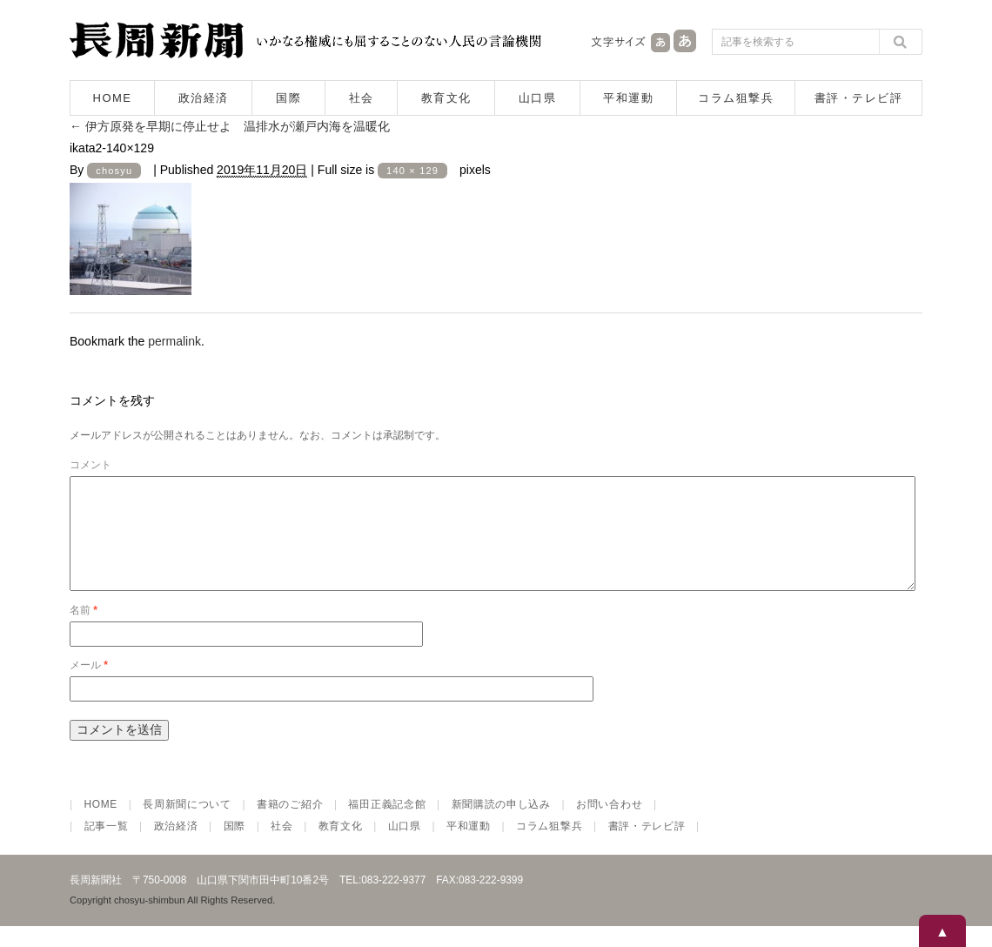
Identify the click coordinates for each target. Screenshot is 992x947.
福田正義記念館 (387, 825)
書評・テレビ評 (858, 97)
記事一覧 (106, 847)
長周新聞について (187, 825)
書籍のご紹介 (290, 825)
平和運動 (628, 97)
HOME (112, 97)
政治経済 (203, 97)
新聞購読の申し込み (501, 825)
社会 (361, 97)
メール (89, 686)
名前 (83, 631)
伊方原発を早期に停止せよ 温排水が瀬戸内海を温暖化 (230, 126)
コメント (90, 465)
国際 (288, 97)
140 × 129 (412, 170)
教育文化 (446, 97)
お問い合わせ (609, 825)
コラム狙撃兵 (736, 97)
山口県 (538, 97)
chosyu (114, 170)
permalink (174, 341)
